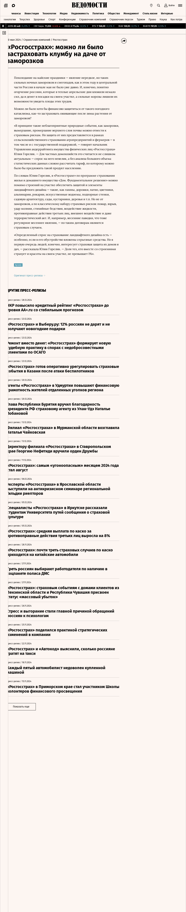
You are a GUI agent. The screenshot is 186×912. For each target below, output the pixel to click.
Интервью (167, 12)
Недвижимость (80, 12)
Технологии (49, 12)
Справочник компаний (92, 18)
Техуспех (24, 18)
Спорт (51, 18)
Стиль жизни (150, 12)
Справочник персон (121, 18)
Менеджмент (131, 12)
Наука (163, 18)
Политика (98, 12)
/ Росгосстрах (64, 39)
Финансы (15, 12)
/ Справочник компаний (41, 39)
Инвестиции (32, 12)
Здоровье (39, 18)
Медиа (64, 12)
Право (152, 18)
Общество (114, 12)
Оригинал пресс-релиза (34, 280)
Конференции (67, 18)
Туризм (141, 18)
